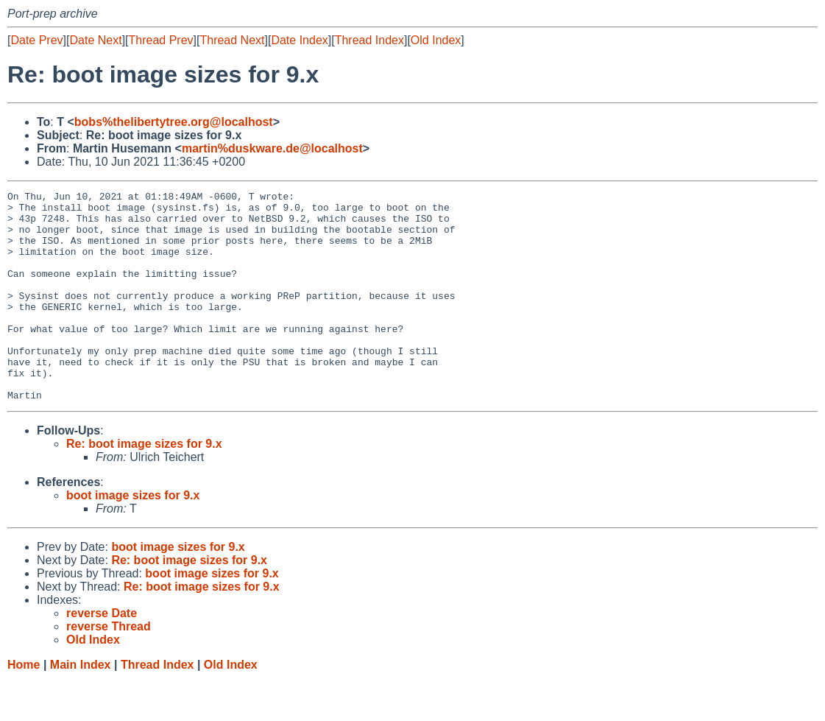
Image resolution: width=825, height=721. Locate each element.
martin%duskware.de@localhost (272, 148)
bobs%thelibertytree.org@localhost (173, 122)
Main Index (80, 706)
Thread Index (369, 40)
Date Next (95, 40)
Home (23, 706)
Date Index (299, 40)
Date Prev (36, 40)
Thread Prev (161, 40)
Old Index (436, 40)
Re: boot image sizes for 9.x (144, 485)
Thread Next (231, 40)
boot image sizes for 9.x (132, 537)
